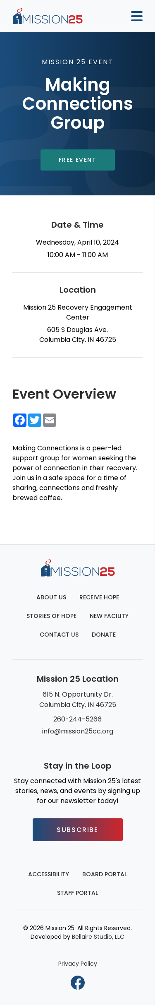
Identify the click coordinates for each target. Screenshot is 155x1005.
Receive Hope (99, 597)
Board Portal (104, 874)
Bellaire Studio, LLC (98, 937)
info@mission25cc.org (77, 731)
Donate (104, 634)
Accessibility (48, 874)
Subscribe (77, 829)
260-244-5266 (77, 719)
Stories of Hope (51, 616)
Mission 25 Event (77, 62)
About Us (51, 597)
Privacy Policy (77, 963)
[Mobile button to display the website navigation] (133, 16)
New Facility (109, 616)
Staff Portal (77, 893)
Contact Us (59, 634)
